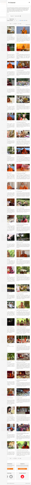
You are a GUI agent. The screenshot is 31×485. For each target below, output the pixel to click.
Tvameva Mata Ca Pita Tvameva (6, 362)
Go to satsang (3, 87)
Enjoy (2, 70)
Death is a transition (19, 259)
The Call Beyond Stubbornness (21, 122)
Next (20, 23)
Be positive (18, 87)
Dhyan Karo (3, 310)
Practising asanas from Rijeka (20, 173)
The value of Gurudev (4, 450)
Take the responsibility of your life (6, 173)
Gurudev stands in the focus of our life (22, 450)
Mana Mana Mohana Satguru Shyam (22, 35)
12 (13, 23)
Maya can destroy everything (5, 259)
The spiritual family (19, 397)
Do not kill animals (19, 191)
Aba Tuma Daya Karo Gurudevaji (21, 139)
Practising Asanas (4, 380)
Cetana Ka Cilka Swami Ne (5, 345)
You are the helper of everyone (21, 327)
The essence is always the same (21, 345)
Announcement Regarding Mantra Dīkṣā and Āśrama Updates (22, 434)
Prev (10, 23)
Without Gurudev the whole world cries (22, 310)
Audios (26, 20)
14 (16, 23)
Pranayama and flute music (20, 156)
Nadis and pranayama (4, 433)
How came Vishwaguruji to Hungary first (7, 327)
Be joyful (2, 122)
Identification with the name (5, 139)
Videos (22, 20)
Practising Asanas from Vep (5, 224)
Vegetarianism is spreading (5, 275)
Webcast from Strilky (4, 242)
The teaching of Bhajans (20, 70)
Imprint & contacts (28, 483)
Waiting (17, 53)
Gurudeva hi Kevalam (4, 53)
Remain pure (3, 191)
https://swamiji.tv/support (5, 12)
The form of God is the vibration (6, 156)
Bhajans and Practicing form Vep (21, 275)
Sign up (8, 468)
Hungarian (26, 34)
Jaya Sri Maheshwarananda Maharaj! (6, 35)
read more (7, 40)
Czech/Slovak (11, 34)
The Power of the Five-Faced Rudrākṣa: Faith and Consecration (22, 225)
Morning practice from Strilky (20, 362)
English (8, 34)
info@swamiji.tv (22, 468)
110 (18, 23)
